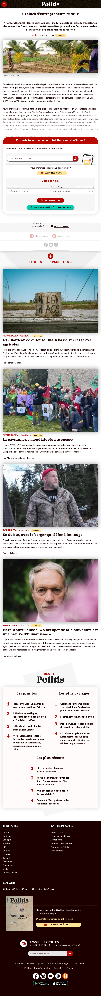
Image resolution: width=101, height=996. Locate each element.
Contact (19, 963)
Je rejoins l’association (61, 843)
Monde (6, 854)
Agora (6, 832)
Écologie (7, 839)
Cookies (70, 968)
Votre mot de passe (58, 187)
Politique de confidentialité (37, 968)
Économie (7, 861)
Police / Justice (10, 872)
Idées (5, 847)
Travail (6, 858)
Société (6, 843)
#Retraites (37, 889)
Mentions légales (35, 963)
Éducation (8, 865)
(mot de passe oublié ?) (85, 187)
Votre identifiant (13, 187)
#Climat (7, 889)
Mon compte (57, 850)
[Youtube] (51, 976)
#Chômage (49, 889)
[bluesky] (43, 976)
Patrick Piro (36, 35)
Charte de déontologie (57, 963)
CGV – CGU (78, 963)
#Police (16, 889)
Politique (7, 836)
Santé (5, 868)
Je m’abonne (56, 839)
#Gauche (26, 889)
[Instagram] (58, 976)
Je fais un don (57, 832)
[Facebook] (36, 976)
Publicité (58, 968)
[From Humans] (65, 976)
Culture (6, 850)
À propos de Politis (60, 847)
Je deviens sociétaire (60, 836)
